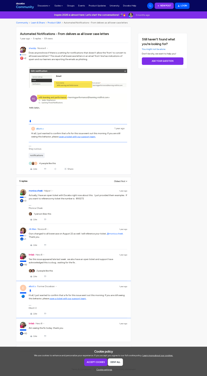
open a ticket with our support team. (77, 136)
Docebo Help (129, 5)
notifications (36, 155)
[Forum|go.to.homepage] (25, 6)
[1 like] (40, 214)
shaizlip (32, 48)
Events (81, 5)
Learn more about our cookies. (157, 355)
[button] (164, 6)
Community (22, 22)
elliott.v (40, 128)
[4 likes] (42, 163)
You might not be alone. (154, 49)
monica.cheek (36, 190)
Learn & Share (38, 22)
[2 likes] (41, 270)
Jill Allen (32, 229)
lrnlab (31, 254)
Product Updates (97, 5)
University (114, 5)
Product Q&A (54, 22)
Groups (71, 5)
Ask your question (162, 61)
